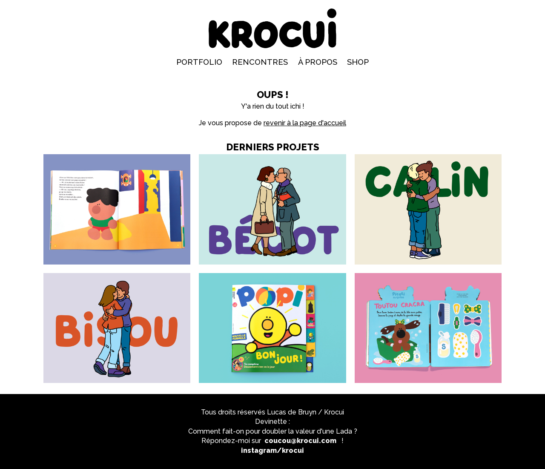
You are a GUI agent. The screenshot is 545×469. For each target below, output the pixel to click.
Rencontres (260, 62)
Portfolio (199, 62)
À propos (317, 62)
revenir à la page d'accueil (305, 123)
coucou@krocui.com (300, 441)
